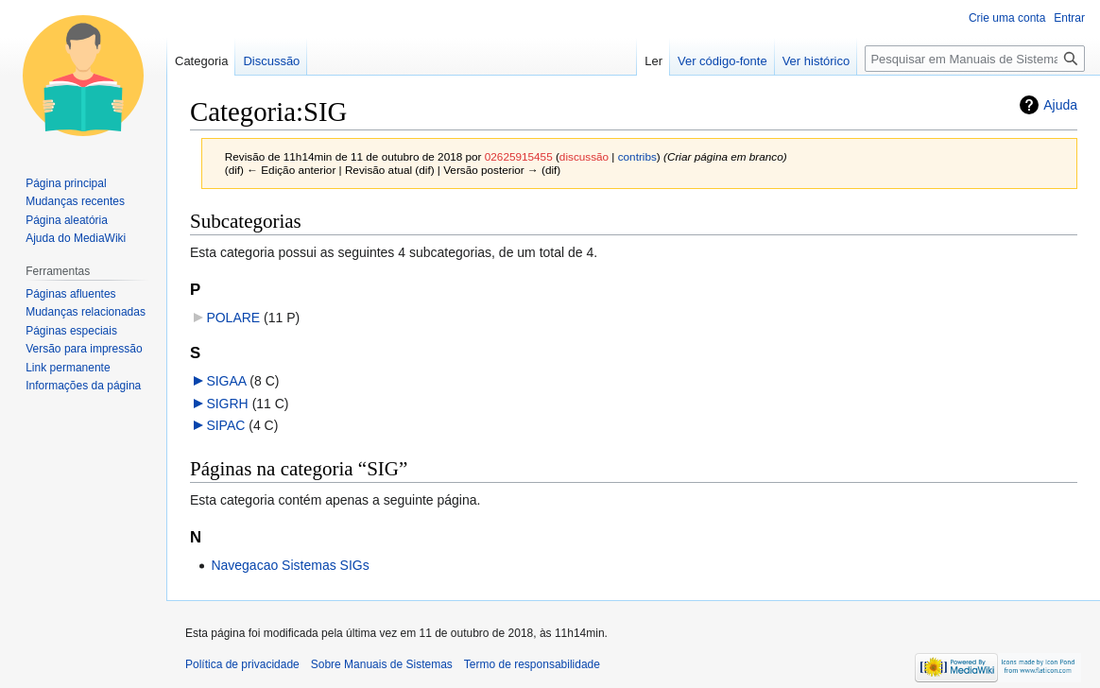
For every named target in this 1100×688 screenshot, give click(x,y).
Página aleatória (67, 220)
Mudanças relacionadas (86, 311)
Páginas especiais (71, 330)
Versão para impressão (84, 348)
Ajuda (1060, 104)
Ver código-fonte (722, 61)
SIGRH (227, 403)
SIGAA (226, 380)
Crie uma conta (1007, 18)
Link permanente (68, 367)
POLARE (233, 317)
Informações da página (83, 385)
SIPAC (225, 425)
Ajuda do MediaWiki (76, 238)
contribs (637, 156)
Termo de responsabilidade (532, 664)
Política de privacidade (242, 664)
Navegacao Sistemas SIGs (290, 565)
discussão (584, 156)
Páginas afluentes (70, 294)
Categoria (201, 61)
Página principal (66, 183)
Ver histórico (816, 61)
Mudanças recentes (75, 201)
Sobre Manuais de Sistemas (382, 664)
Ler (653, 61)
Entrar (1069, 18)
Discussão (271, 61)
